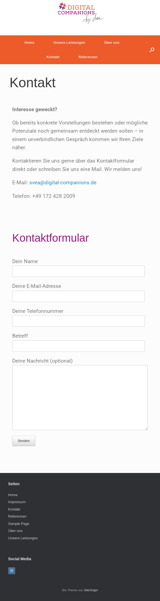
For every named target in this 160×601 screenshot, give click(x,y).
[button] (152, 49)
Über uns (111, 43)
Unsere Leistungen (69, 43)
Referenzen (88, 57)
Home (29, 43)
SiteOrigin (91, 590)
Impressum (17, 502)
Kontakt (52, 57)
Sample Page (18, 524)
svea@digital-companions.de (62, 182)
